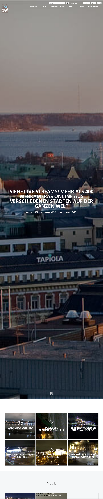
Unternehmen (94, 7)
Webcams (34, 7)
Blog (71, 7)
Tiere (45, 7)
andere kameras (58, 7)
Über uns (81, 7)
